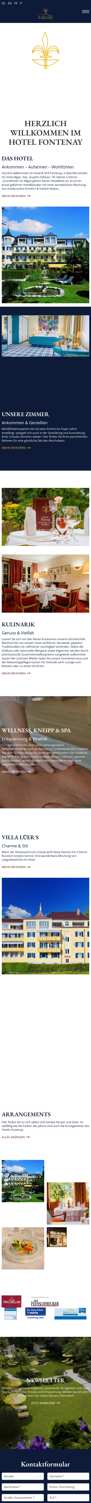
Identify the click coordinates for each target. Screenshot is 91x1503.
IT (21, 3)
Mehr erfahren (14, 196)
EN (10, 3)
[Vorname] (68, 1476)
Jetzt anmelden (43, 1403)
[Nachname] (23, 1487)
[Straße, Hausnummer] (23, 1497)
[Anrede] (23, 1476)
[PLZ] (68, 1497)
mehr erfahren (14, 867)
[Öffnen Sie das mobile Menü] (85, 11)
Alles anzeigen (13, 1137)
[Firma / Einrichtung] (68, 1487)
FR (15, 3)
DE (3, 3)
